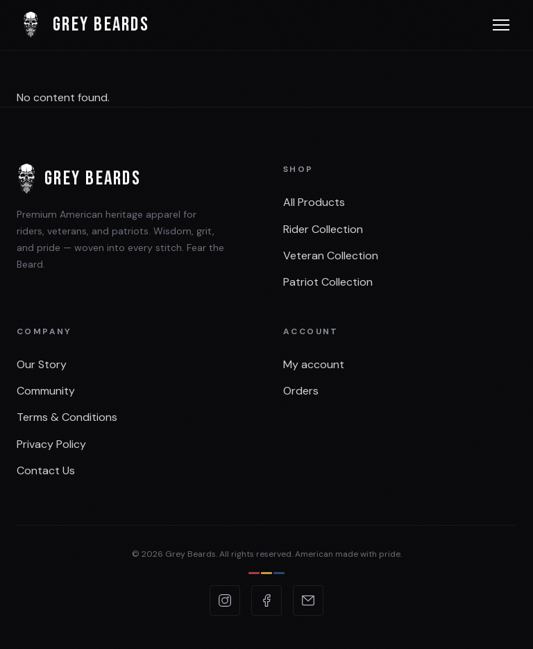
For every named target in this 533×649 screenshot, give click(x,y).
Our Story (42, 364)
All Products (314, 202)
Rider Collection (323, 229)
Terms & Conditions (67, 417)
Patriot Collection (328, 282)
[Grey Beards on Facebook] (266, 600)
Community (46, 390)
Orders (301, 390)
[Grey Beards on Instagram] (225, 600)
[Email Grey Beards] (308, 600)
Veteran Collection (330, 255)
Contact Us (46, 470)
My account (313, 364)
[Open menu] (501, 25)
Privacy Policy (51, 444)
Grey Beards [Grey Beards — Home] (83, 25)
